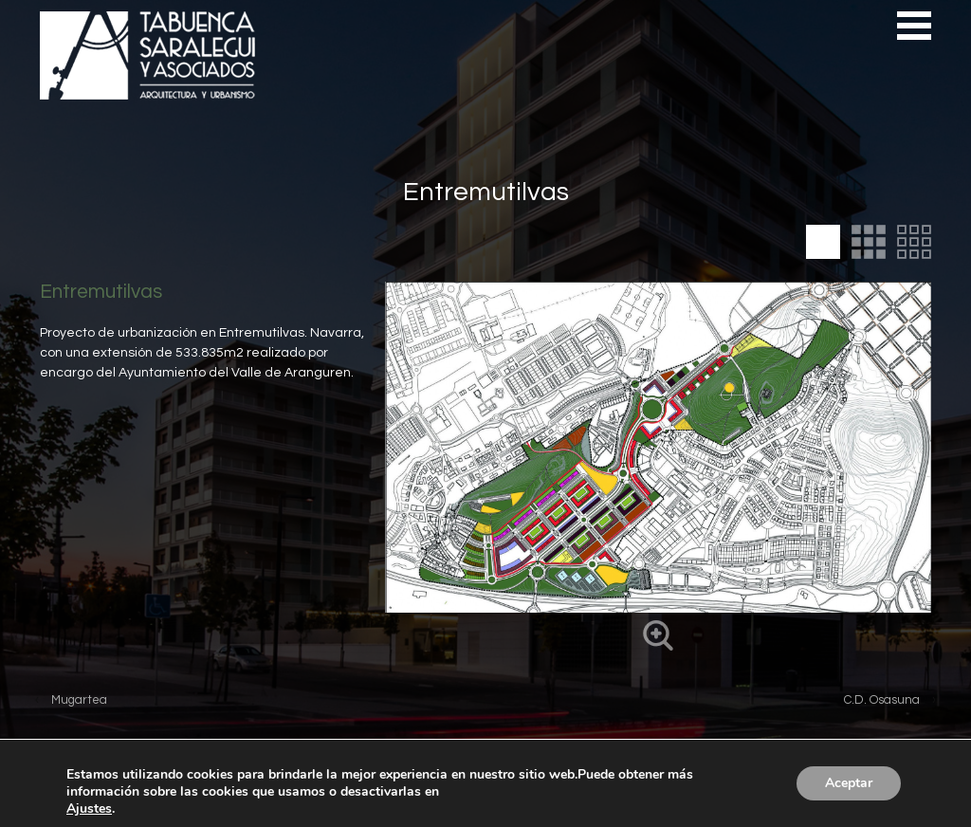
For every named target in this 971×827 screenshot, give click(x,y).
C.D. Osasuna (882, 700)
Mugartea (79, 700)
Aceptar (848, 783)
